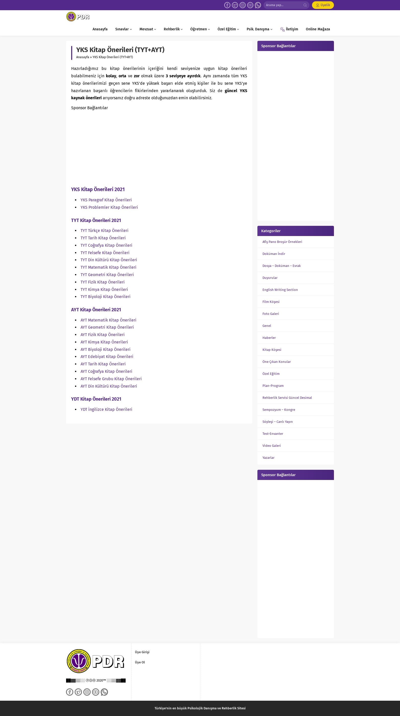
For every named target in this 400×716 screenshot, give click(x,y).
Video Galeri (271, 446)
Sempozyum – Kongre (278, 410)
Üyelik (325, 5)
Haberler (269, 338)
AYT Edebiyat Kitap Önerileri (107, 356)
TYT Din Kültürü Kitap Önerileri (109, 259)
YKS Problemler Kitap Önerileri (109, 207)
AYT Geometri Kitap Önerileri (107, 327)
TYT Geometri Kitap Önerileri (107, 274)
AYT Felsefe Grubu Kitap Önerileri (111, 378)
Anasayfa (82, 57)
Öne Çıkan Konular (276, 362)
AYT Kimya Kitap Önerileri (104, 342)
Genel (266, 326)
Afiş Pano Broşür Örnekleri (282, 242)
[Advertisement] (159, 147)
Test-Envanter (272, 434)
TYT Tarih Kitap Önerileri (103, 238)
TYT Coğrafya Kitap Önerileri (106, 245)
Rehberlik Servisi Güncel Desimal (287, 398)
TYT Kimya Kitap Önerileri (104, 289)
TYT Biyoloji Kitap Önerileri (106, 296)
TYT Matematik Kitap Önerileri (108, 267)
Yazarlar (268, 458)
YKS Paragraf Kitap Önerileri (106, 199)
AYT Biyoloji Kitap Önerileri (106, 349)
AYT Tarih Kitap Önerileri (103, 364)
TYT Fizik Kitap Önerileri (103, 282)
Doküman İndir (273, 254)
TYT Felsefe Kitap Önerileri (105, 252)
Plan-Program (273, 386)
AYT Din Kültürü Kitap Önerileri (109, 386)
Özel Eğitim (271, 374)
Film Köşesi (271, 302)
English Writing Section (280, 290)
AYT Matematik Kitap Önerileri (108, 320)
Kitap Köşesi (271, 350)
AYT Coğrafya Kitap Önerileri (106, 371)
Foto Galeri (270, 314)
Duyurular (270, 278)
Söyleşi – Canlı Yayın (277, 422)
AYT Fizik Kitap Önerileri (103, 334)
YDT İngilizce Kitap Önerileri (106, 409)
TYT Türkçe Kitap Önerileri (105, 230)
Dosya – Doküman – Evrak (281, 266)
